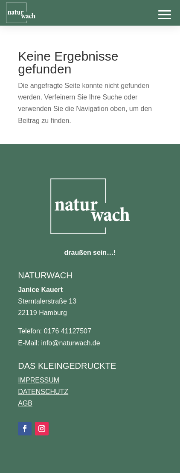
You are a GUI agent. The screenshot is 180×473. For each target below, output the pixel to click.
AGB (25, 403)
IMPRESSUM (38, 380)
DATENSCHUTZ (43, 391)
